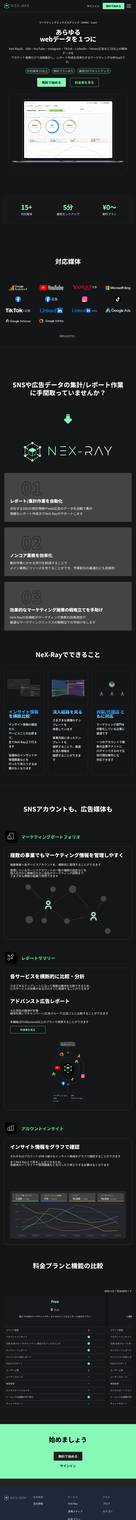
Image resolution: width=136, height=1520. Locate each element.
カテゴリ (108, 1511)
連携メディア (75, 1511)
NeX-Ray (73, 1503)
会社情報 (38, 1503)
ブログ (106, 1503)
